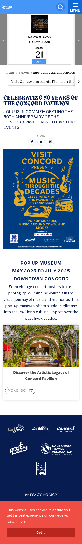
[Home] (7, 8)
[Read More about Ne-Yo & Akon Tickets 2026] (39, 40)
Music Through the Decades (54, 73)
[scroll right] (78, 81)
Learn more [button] (17, 521)
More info (17, 390)
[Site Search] (60, 7)
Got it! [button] (40, 532)
